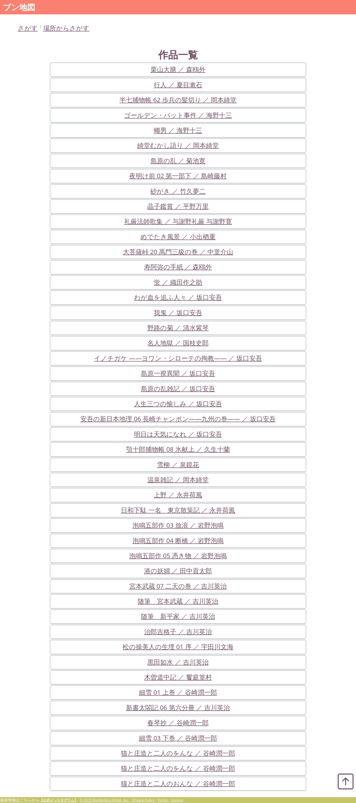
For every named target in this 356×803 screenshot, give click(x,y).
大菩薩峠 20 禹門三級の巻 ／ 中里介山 (178, 251)
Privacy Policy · (144, 800)
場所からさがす (66, 28)
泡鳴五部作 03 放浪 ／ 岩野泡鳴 (178, 525)
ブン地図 (19, 7)
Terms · (163, 800)
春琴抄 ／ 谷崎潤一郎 (177, 722)
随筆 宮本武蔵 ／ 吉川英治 (178, 601)
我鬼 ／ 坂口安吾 (178, 312)
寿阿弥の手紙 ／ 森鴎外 (178, 267)
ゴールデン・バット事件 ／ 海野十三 (178, 115)
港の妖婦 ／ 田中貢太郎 (178, 570)
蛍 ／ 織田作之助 (178, 282)
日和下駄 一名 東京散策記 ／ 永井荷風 (178, 510)
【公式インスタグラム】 (59, 800)
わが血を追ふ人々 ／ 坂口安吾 (178, 297)
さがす (28, 28)
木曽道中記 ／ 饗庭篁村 (178, 677)
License (177, 800)
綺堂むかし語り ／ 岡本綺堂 (178, 145)
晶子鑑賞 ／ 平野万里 (177, 206)
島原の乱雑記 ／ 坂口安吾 (178, 388)
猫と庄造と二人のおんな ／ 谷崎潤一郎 (178, 783)
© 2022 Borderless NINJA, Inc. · (106, 800)
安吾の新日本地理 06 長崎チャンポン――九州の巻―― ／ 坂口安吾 (177, 418)
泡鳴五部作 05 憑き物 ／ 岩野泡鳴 (178, 555)
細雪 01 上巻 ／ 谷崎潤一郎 (178, 692)
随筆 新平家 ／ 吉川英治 (178, 616)
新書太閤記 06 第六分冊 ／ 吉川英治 (178, 707)
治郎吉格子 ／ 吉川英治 (178, 631)
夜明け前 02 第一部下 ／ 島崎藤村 (178, 175)
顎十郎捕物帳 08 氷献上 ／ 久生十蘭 (178, 449)
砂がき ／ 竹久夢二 (177, 191)
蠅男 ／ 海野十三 (178, 130)
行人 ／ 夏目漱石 (178, 84)
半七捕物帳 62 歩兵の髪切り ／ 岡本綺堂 (178, 100)
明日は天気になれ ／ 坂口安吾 (178, 434)
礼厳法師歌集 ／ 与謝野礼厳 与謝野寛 (178, 221)
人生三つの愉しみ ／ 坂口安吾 (178, 403)
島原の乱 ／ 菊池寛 (178, 160)
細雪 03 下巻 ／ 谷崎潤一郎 (178, 738)
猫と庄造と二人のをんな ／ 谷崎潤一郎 (178, 753)
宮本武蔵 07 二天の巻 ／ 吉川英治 (178, 586)
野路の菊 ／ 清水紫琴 (178, 327)
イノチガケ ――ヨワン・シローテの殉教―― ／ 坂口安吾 (178, 358)
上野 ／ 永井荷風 (178, 494)
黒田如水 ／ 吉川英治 (177, 662)
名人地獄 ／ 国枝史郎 (177, 343)
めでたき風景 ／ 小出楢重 (177, 236)
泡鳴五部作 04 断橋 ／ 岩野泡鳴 (178, 540)
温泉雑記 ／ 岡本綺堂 (177, 479)
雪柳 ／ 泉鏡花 (178, 464)
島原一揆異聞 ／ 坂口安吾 (178, 373)
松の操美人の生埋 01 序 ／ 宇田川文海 (178, 646)
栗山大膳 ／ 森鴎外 (178, 69)
